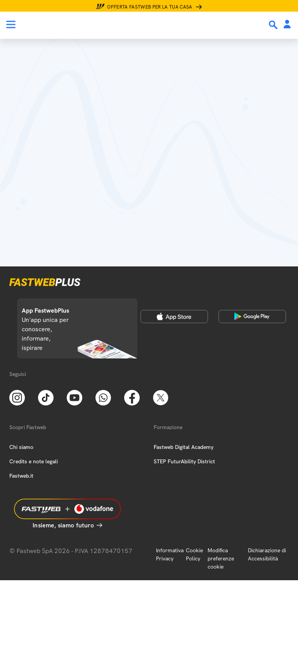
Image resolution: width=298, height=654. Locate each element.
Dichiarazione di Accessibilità (267, 554)
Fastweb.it (21, 475)
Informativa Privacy (170, 554)
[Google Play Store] (252, 316)
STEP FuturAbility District (184, 461)
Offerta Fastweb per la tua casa (149, 7)
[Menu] (11, 24)
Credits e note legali (33, 461)
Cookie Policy (194, 554)
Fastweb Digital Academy (183, 447)
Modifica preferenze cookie (221, 558)
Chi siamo (21, 447)
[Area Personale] (287, 24)
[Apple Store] (174, 316)
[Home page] (59, 24)
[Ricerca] (274, 25)
